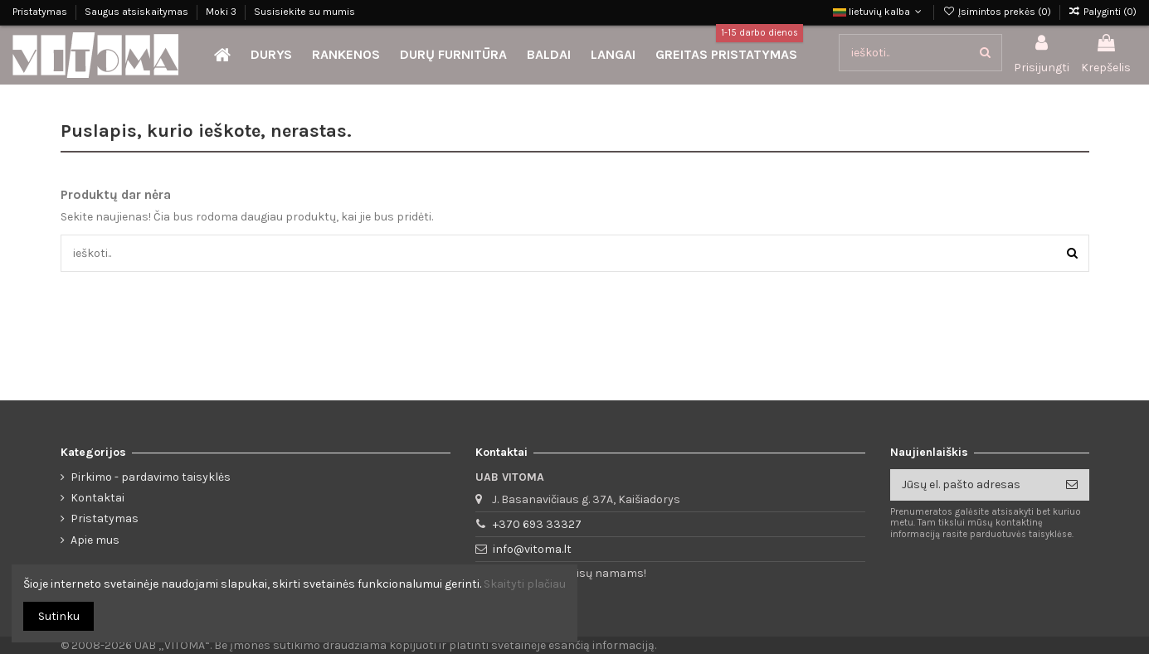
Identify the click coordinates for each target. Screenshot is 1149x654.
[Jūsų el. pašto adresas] (972, 485)
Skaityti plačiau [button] (525, 584)
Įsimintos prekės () (997, 11)
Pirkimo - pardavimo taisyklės (151, 477)
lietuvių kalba (879, 11)
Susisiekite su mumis (304, 11)
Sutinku (59, 616)
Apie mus (95, 540)
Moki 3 (222, 11)
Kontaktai (97, 498)
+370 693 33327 (537, 524)
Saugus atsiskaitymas (138, 11)
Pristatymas (41, 11)
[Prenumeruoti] (1071, 485)
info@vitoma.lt (532, 549)
